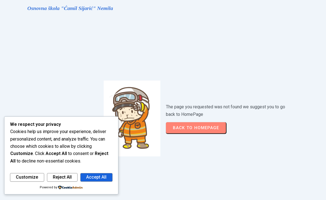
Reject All (62, 177)
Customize (27, 177)
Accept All (96, 177)
